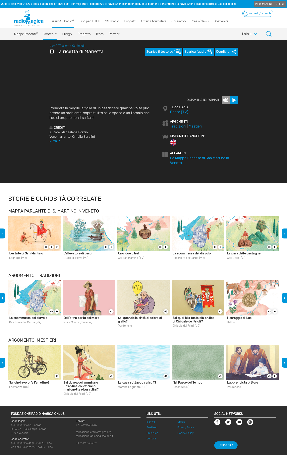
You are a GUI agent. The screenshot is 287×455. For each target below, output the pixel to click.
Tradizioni (178, 126)
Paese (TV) (179, 112)
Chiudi (280, 4)
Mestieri (195, 126)
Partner (114, 34)
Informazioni (263, 4)
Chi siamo (178, 21)
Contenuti (50, 34)
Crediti (181, 421)
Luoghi (67, 34)
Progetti (130, 21)
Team (100, 34)
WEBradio (112, 21)
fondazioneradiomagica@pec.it (94, 435)
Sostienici (221, 21)
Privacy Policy (185, 427)
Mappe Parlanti (26, 33)
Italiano (250, 34)
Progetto (84, 34)
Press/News (200, 21)
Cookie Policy (185, 432)
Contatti (151, 438)
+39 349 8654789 (86, 424)
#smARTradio (63, 21)
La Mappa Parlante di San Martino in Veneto (199, 160)
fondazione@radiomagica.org (93, 431)
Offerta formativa (153, 21)
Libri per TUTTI (89, 21)
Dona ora (226, 445)
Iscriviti (150, 421)
